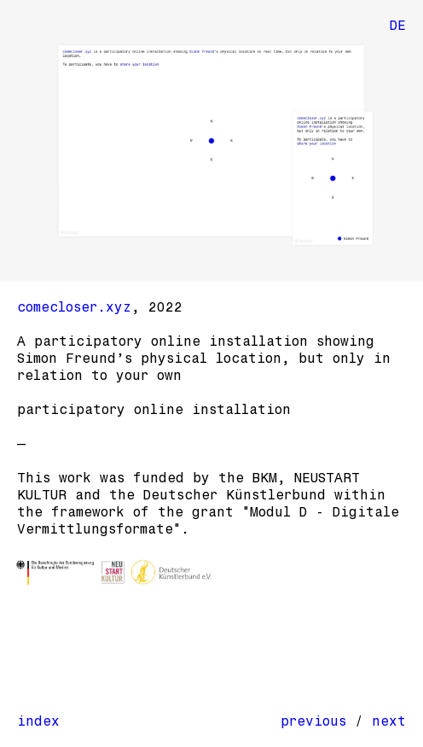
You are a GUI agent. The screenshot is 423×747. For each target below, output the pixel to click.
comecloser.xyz (74, 307)
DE (398, 25)
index (38, 721)
